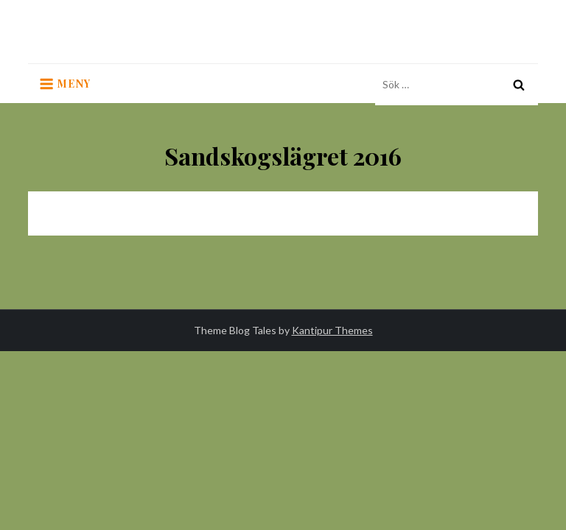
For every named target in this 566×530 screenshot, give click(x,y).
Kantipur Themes (332, 330)
